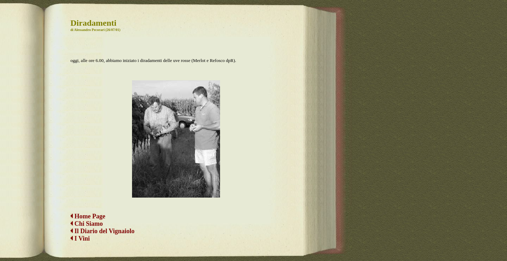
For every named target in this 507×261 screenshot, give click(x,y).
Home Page (87, 210)
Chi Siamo (89, 218)
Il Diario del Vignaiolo (102, 225)
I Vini (80, 232)
